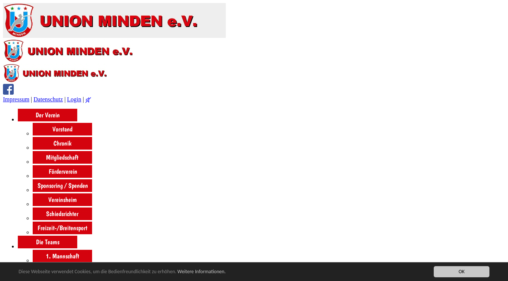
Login (74, 99)
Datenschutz (48, 99)
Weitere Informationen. (202, 271)
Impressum (16, 99)
